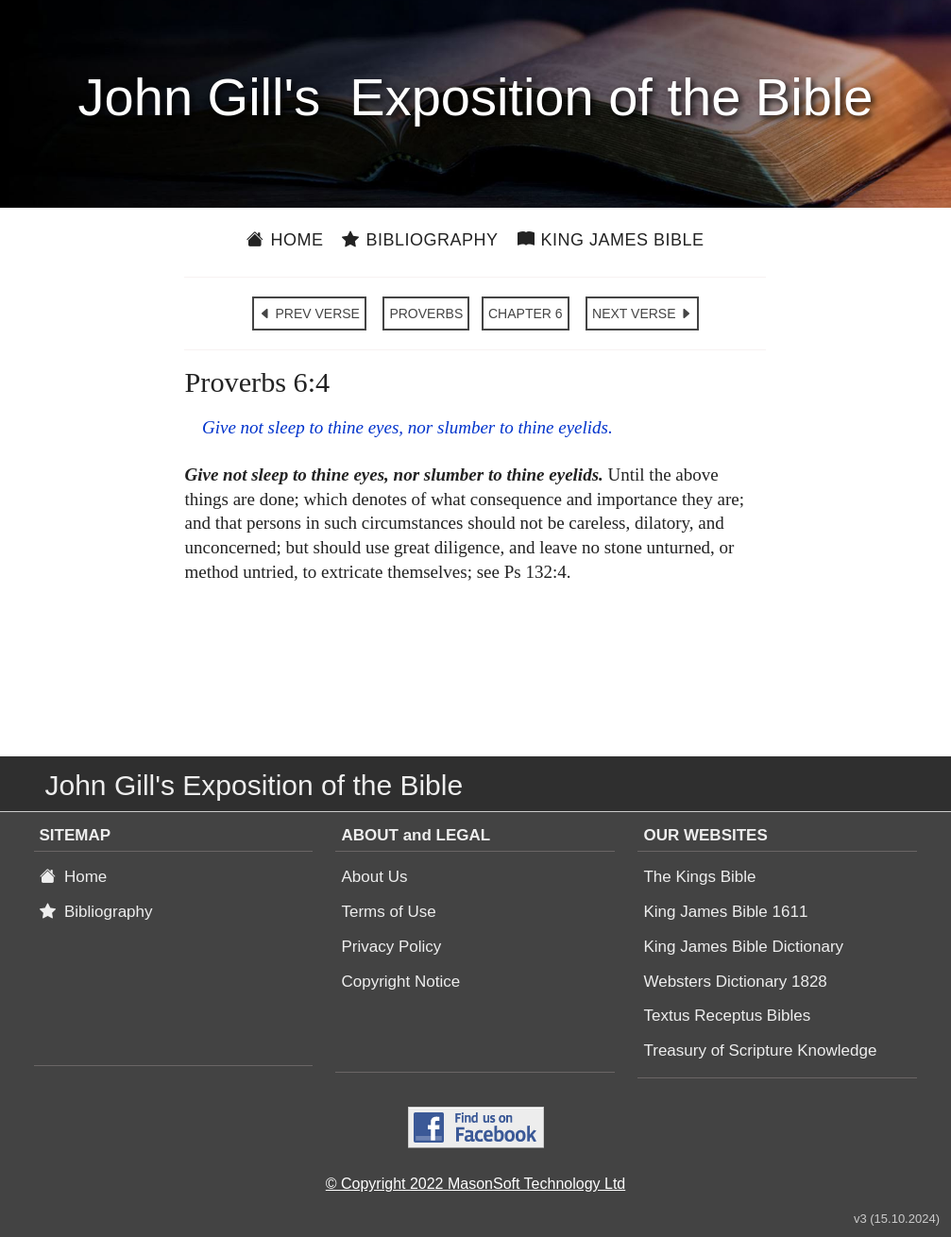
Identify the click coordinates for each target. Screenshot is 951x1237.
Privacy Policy (391, 947)
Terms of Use (388, 912)
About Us (374, 877)
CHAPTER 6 (525, 313)
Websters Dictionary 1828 (734, 982)
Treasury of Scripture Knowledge (759, 1050)
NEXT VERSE (642, 313)
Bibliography (420, 239)
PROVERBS (426, 313)
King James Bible (611, 239)
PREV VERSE (309, 313)
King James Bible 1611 (725, 912)
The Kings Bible (699, 877)
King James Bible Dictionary (743, 947)
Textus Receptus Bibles (726, 1016)
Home (284, 239)
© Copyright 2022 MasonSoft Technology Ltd (475, 1184)
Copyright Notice (400, 982)
